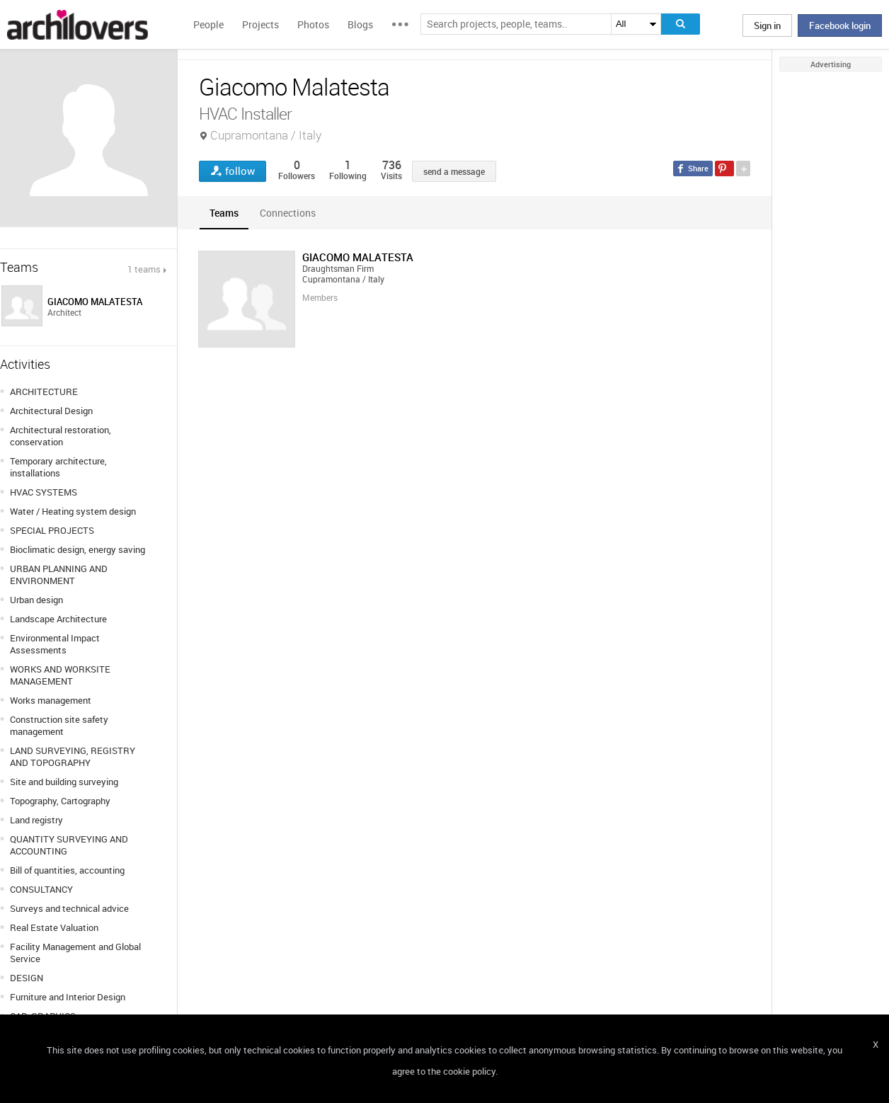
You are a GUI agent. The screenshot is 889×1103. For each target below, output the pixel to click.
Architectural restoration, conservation (60, 435)
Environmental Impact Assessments (55, 643)
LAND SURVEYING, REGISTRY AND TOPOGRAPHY (72, 756)
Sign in (767, 25)
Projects (260, 24)
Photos (313, 24)
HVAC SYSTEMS (43, 492)
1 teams (144, 269)
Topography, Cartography (60, 800)
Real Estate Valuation (54, 927)
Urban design (36, 599)
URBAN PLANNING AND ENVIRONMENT (59, 574)
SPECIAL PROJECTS (52, 530)
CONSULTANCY (41, 889)
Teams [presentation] (224, 212)
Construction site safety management (59, 725)
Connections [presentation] (288, 212)
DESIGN (26, 977)
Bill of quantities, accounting (67, 870)
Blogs (360, 24)
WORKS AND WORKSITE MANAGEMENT (60, 675)
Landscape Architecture (58, 618)
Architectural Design (51, 410)
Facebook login (840, 25)
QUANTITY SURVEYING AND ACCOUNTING (69, 845)
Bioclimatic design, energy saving (77, 549)
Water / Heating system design (73, 511)
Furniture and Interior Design (67, 996)
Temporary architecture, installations (58, 467)
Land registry (36, 819)
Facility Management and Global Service (75, 952)
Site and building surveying (64, 781)
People (208, 24)
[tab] (224, 212)
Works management (50, 700)
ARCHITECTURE (44, 391)
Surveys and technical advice (69, 908)
